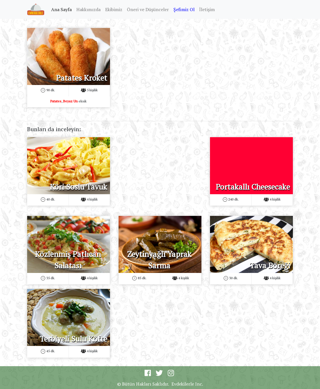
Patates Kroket (81, 78)
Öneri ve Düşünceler (148, 9)
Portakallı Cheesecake (253, 187)
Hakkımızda (88, 9)
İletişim (207, 9)
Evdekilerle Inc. (187, 384)
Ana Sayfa (62, 9)
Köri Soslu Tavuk (78, 187)
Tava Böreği (270, 265)
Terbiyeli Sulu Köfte (73, 339)
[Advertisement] (160, 63)
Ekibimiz (113, 9)
